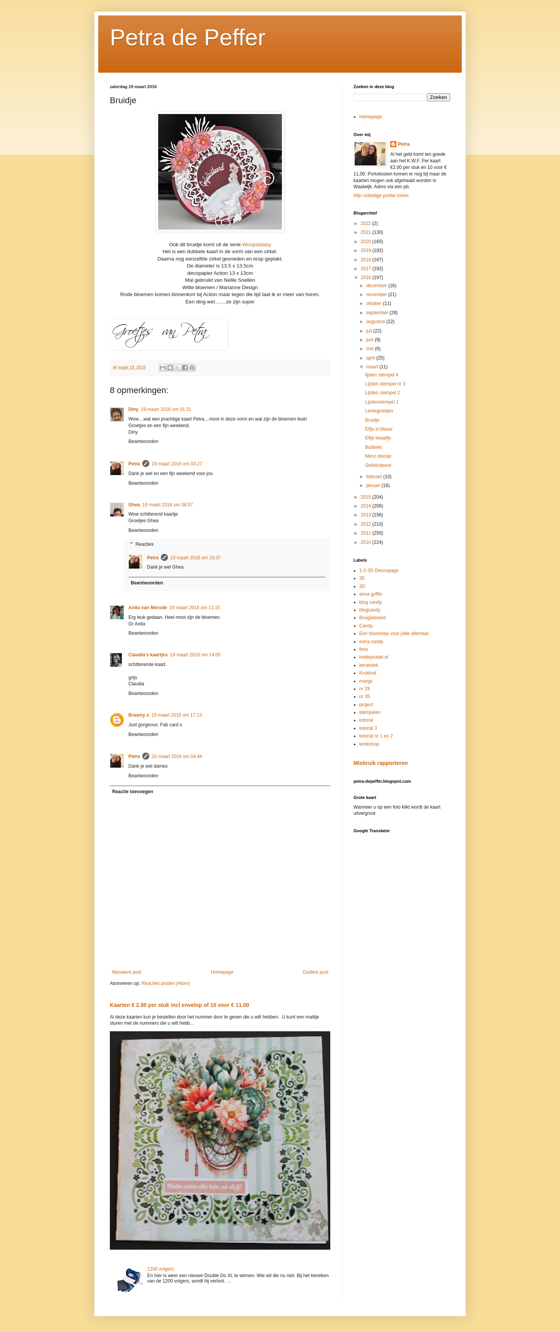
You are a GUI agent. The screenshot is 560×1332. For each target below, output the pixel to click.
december (377, 285)
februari (374, 476)
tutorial (366, 720)
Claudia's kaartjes (148, 654)
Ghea (134, 505)
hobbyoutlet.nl (373, 657)
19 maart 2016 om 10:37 (195, 557)
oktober (374, 303)
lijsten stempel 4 (381, 375)
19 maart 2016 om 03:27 (177, 464)
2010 (366, 542)
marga (365, 681)
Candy (366, 626)
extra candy (371, 641)
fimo (363, 649)
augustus (376, 321)
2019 (366, 250)
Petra (134, 464)
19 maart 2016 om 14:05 (195, 654)
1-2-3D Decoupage (378, 570)
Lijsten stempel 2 (382, 392)
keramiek (368, 665)
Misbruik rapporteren (380, 763)
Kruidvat (367, 673)
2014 (366, 506)
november (377, 294)
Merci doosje (378, 456)
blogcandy (370, 610)
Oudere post (315, 972)
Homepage (222, 972)
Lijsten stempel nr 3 (385, 384)
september (377, 312)
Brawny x (138, 715)
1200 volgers (160, 1269)
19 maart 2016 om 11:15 (194, 607)
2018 (366, 259)
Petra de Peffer (187, 37)
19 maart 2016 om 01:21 (166, 409)
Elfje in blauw (379, 429)
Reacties (144, 544)
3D (362, 586)
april (371, 358)
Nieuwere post (127, 972)
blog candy (370, 602)
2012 (366, 524)
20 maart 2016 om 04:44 (177, 756)
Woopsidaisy (256, 244)
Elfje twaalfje (378, 438)
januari (373, 485)
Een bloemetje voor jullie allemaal (394, 633)
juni (370, 339)
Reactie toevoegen (132, 791)
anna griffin (370, 594)
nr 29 (364, 689)
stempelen (370, 712)
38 (361, 578)
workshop (369, 744)
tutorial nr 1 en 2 (376, 736)
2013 (366, 515)
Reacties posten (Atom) (166, 983)
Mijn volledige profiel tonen (380, 195)
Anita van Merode (147, 607)
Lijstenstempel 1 (382, 402)
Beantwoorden (143, 441)
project (366, 704)
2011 (366, 533)
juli (369, 331)
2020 (366, 241)
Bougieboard (372, 617)
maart (372, 367)
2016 (366, 277)
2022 (366, 223)
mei (370, 348)
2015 (366, 497)
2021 (366, 232)
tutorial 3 (368, 728)
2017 (366, 268)
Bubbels (373, 447)
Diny (133, 409)
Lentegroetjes (379, 411)
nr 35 (364, 696)
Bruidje (372, 420)
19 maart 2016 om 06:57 (167, 505)
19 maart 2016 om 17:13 (176, 715)
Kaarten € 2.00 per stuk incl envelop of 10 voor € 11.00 (179, 1005)
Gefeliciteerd (378, 465)
